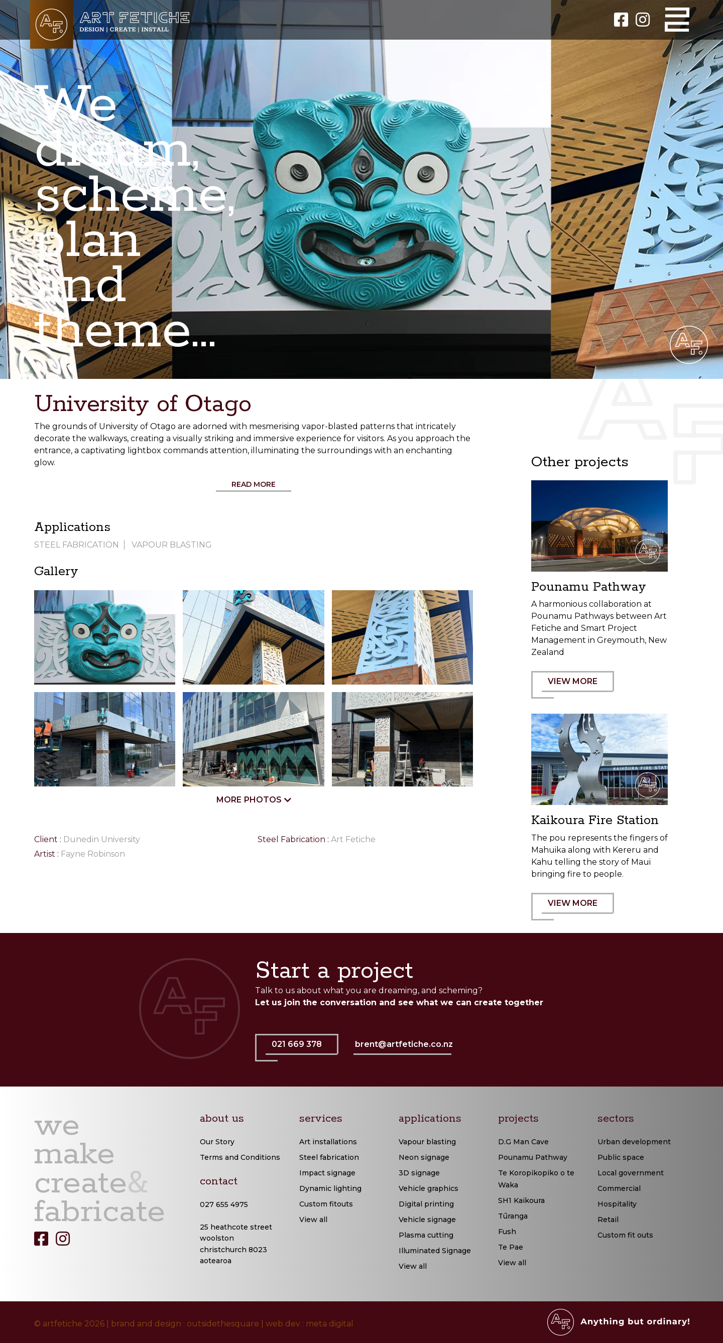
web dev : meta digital (309, 1323)
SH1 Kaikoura (521, 1200)
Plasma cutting (426, 1235)
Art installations (328, 1141)
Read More (253, 484)
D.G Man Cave (523, 1141)
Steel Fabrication (76, 545)
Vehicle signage (427, 1219)
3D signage (419, 1172)
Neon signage (424, 1157)
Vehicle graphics (428, 1188)
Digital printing (426, 1203)
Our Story (217, 1141)
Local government (630, 1172)
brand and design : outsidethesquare (185, 1323)
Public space (620, 1157)
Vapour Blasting (172, 545)
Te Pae (510, 1247)
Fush (507, 1231)
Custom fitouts (326, 1203)
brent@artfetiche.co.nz (404, 1044)
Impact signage (327, 1172)
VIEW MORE (578, 688)
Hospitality (617, 1203)
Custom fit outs (625, 1235)
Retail (608, 1219)
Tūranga (513, 1216)
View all (313, 1219)
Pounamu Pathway (532, 1157)
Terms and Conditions (240, 1157)
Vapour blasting (427, 1141)
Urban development (634, 1141)
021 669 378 (302, 1050)
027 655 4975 (224, 1204)
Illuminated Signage (435, 1250)
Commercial (619, 1188)
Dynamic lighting (330, 1188)
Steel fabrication (329, 1157)
